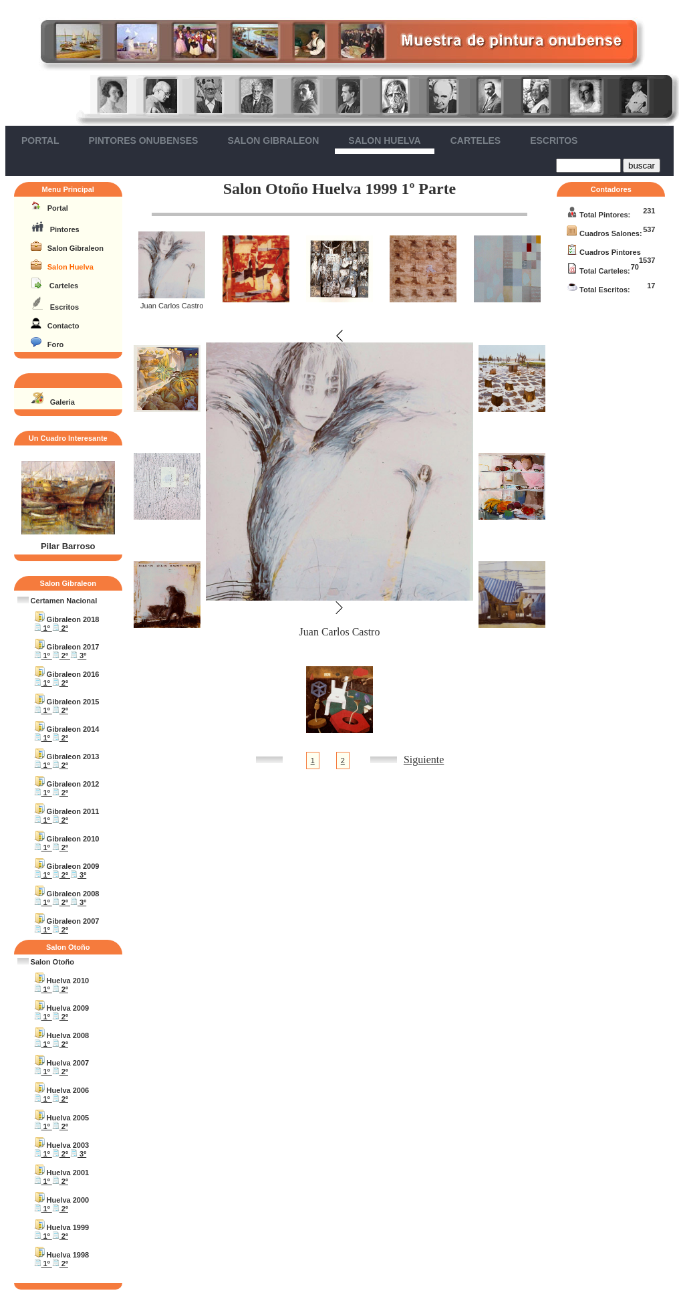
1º (43, 628)
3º (78, 655)
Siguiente (424, 759)
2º (60, 628)
